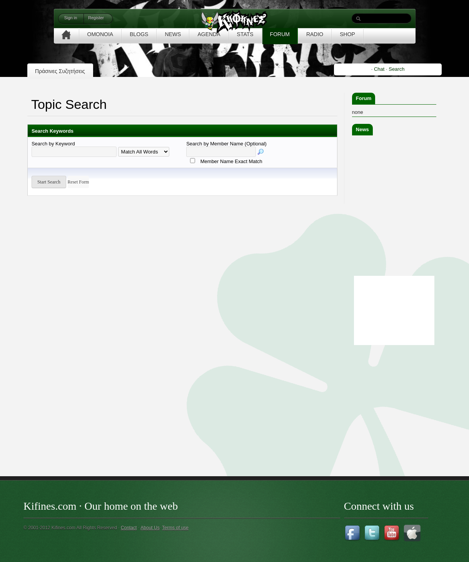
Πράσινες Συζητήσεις (60, 71)
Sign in (70, 17)
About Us (149, 527)
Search (396, 69)
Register (96, 17)
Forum (363, 98)
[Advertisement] (409, 395)
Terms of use (175, 527)
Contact (129, 527)
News (362, 129)
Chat (379, 69)
